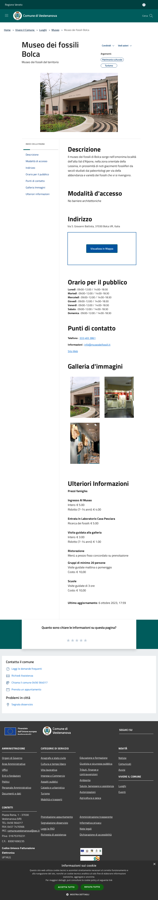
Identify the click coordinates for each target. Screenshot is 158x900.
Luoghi (43, 30)
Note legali (86, 829)
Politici (6, 782)
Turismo (45, 793)
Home (7, 30)
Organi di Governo (12, 758)
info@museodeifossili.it (97, 345)
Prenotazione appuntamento (57, 817)
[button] (79, 894)
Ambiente (85, 780)
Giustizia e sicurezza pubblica (96, 764)
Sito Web (73, 351)
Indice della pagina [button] (35, 144)
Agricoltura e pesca (90, 798)
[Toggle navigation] (7, 15)
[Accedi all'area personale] (143, 4)
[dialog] (79, 880)
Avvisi (121, 770)
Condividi (108, 46)
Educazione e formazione (93, 758)
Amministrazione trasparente (96, 817)
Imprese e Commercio (53, 776)
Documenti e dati (11, 793)
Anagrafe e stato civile (53, 758)
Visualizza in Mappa (102, 249)
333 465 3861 (87, 338)
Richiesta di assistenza (53, 835)
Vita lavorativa (49, 770)
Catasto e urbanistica (53, 788)
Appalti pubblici (49, 782)
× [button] (154, 864)
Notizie (122, 758)
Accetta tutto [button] (66, 887)
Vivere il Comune (25, 30)
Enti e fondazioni (11, 776)
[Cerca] (151, 16)
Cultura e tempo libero (53, 764)
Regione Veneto (13, 5)
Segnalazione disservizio (54, 823)
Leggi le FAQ (48, 829)
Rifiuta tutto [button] (92, 887)
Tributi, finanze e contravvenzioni (89, 772)
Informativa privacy (90, 823)
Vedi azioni (125, 46)
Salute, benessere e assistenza (97, 786)
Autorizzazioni (88, 792)
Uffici (5, 770)
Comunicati (124, 764)
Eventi (122, 792)
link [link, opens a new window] (110, 880)
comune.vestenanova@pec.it (24, 831)
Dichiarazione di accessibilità (96, 835)
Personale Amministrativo (16, 788)
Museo (55, 30)
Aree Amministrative (13, 764)
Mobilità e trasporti (51, 799)
